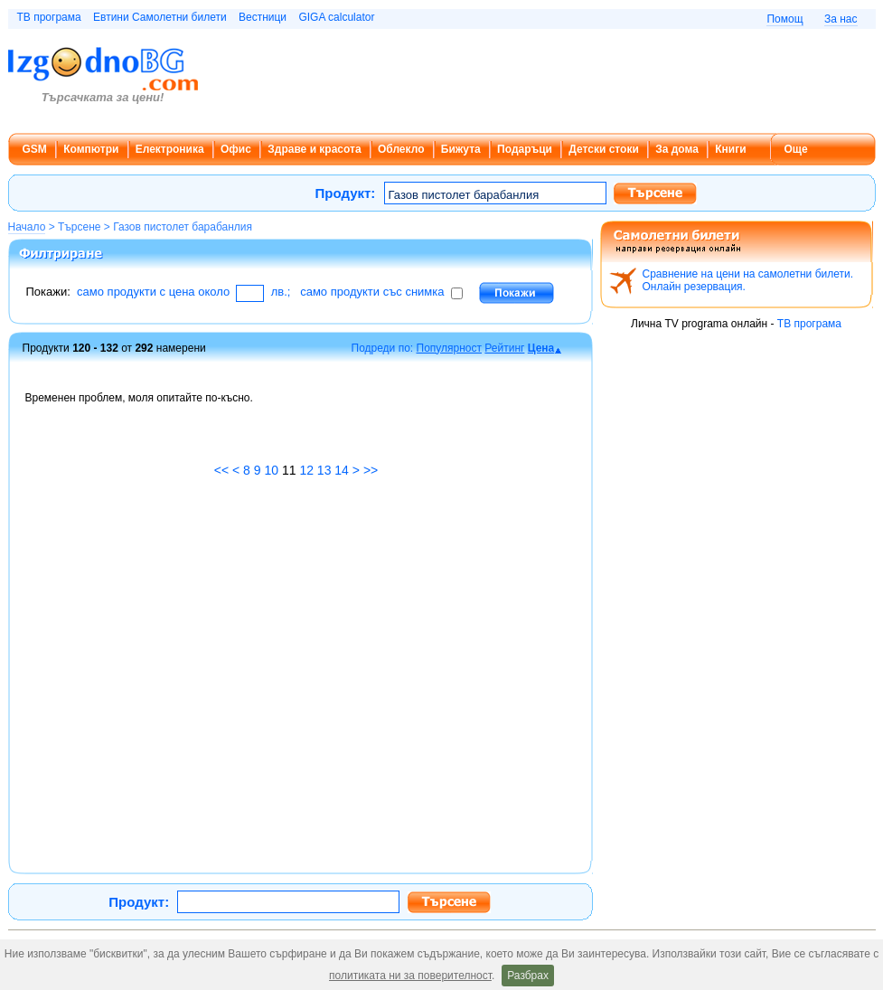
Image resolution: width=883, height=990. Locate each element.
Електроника (170, 149)
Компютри (90, 149)
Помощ (784, 19)
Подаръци (524, 149)
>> (370, 470)
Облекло (401, 149)
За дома (677, 149)
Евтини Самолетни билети (160, 17)
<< (221, 470)
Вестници (263, 17)
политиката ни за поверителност (410, 975)
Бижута (461, 149)
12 (306, 470)
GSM (35, 149)
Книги (730, 149)
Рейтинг (504, 348)
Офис (236, 149)
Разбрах (528, 975)
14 (341, 470)
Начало (27, 227)
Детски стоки (603, 149)
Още (796, 149)
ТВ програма (49, 17)
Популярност (450, 348)
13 (324, 470)
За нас (841, 19)
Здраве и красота (314, 149)
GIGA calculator (336, 17)
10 (271, 470)
